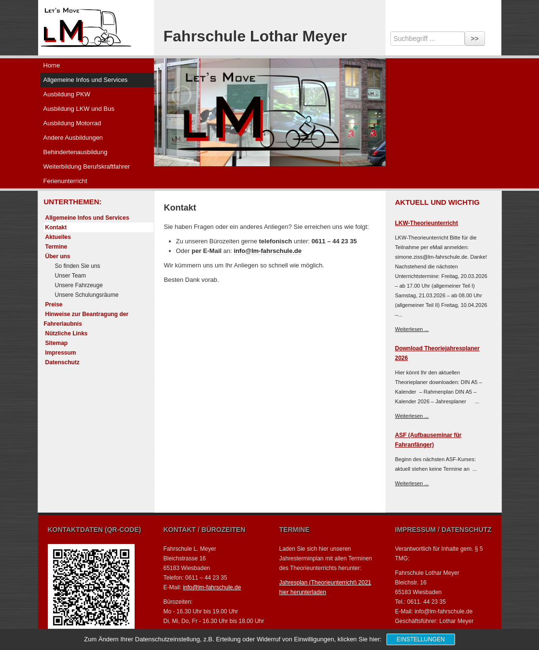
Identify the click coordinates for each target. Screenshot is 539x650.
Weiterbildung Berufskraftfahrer (86, 166)
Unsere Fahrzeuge (79, 285)
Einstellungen (421, 639)
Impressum (60, 352)
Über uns (57, 256)
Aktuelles (58, 237)
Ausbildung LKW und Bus (78, 108)
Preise (54, 304)
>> (475, 38)
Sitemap (56, 343)
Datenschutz (62, 362)
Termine (56, 246)
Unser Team (70, 275)
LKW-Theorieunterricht (426, 223)
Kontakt (56, 227)
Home (51, 65)
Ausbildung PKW (67, 94)
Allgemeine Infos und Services (85, 79)
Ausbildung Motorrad (72, 123)
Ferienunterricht (65, 181)
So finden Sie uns (77, 266)
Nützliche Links (66, 333)
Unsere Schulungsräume (87, 295)
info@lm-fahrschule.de (268, 250)
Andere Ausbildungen (73, 137)
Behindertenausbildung (75, 152)
